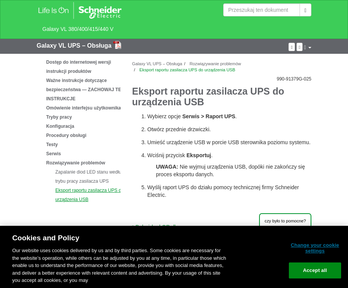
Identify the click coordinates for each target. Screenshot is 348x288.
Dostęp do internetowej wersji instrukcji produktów (78, 67)
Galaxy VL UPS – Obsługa (75, 45)
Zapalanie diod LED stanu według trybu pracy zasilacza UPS (89, 176)
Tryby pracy (59, 117)
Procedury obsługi (66, 135)
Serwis (53, 153)
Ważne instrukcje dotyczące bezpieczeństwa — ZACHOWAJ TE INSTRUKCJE (83, 89)
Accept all (315, 270)
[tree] (79, 131)
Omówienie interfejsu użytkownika (83, 108)
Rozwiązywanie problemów (75, 163)
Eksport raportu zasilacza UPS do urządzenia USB (89, 195)
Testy (52, 144)
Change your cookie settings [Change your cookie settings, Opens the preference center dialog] (315, 248)
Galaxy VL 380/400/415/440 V (77, 29)
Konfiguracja (60, 126)
